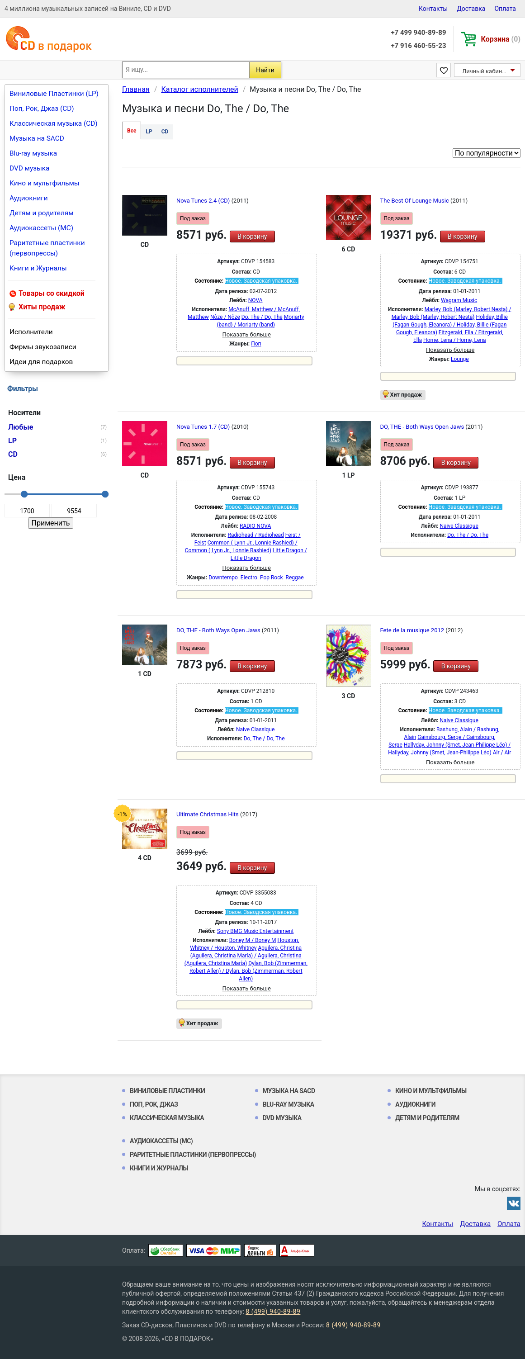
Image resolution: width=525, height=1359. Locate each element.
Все (131, 131)
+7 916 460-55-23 (418, 46)
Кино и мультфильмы (44, 183)
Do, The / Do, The (262, 317)
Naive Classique (459, 526)
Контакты (433, 8)
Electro (249, 577)
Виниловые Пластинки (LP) (54, 94)
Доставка (471, 8)
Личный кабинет (485, 71)
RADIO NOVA (255, 526)
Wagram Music (459, 300)
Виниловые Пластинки (167, 1090)
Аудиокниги (28, 198)
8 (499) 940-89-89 (273, 1311)
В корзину (252, 236)
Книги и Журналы (38, 268)
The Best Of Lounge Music (415, 200)
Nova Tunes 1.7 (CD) (204, 426)
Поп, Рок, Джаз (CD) (41, 108)
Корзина (500, 39)
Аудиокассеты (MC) (41, 228)
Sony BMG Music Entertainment (255, 931)
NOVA (255, 300)
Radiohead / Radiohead (256, 535)
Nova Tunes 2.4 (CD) (204, 200)
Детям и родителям (41, 213)
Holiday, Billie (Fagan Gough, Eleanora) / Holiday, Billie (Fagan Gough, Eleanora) (450, 325)
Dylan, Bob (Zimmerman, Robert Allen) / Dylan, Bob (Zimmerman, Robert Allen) (248, 971)
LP (149, 131)
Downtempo (223, 577)
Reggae (295, 577)
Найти (265, 70)
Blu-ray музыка (33, 153)
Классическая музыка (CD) (53, 123)
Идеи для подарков (41, 362)
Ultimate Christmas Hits (208, 814)
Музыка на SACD (36, 138)
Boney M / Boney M (252, 940)
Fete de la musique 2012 (413, 630)
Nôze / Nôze (225, 317)
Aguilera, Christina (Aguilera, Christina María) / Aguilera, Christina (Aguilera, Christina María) (243, 955)
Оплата (505, 8)
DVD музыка (29, 168)
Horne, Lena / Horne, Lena (454, 340)
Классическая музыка (167, 1118)
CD (165, 131)
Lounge (460, 359)
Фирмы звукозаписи (42, 347)
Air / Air (502, 752)
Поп (256, 344)
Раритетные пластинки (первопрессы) (47, 248)
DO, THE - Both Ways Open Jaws (423, 426)
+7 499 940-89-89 (418, 32)
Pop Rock (271, 577)
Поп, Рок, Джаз (154, 1104)
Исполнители (31, 332)
